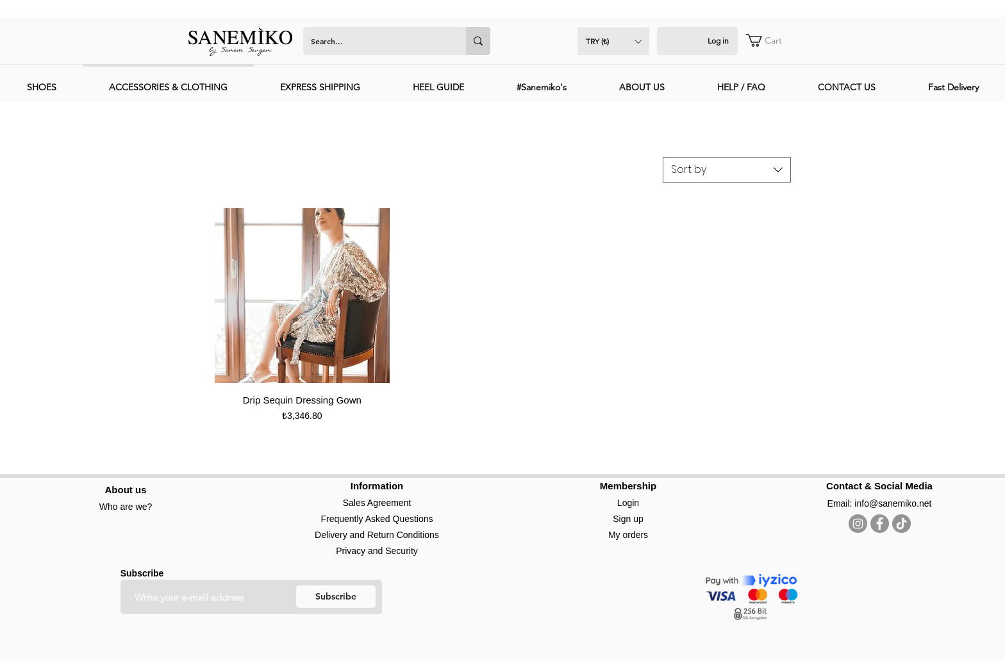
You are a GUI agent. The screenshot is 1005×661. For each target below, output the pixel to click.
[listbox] (613, 41)
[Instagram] (858, 523)
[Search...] (375, 41)
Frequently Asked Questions (376, 519)
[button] (613, 41)
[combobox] (727, 170)
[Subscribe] (336, 596)
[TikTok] (901, 523)
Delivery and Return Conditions (377, 535)
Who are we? (125, 507)
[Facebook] (879, 523)
